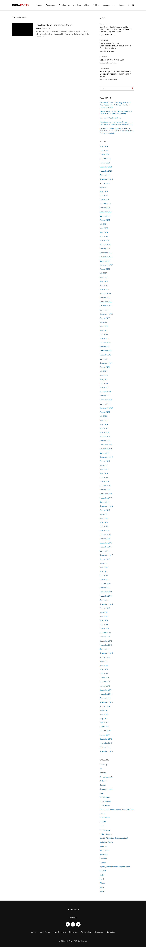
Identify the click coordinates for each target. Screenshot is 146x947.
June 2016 (104, 616)
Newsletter (111, 932)
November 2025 (106, 171)
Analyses (39, 5)
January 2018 (105, 539)
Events (102, 814)
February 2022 (105, 343)
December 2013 (106, 739)
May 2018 (104, 522)
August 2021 (105, 367)
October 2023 (105, 261)
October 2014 (105, 698)
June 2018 (104, 518)
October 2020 (105, 404)
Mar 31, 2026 (103, 79)
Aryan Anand (110, 51)
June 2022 (104, 326)
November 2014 (106, 694)
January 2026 (105, 163)
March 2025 (104, 200)
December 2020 (106, 400)
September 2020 (106, 408)
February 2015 (105, 682)
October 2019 (105, 453)
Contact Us (99, 932)
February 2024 (105, 244)
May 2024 (104, 232)
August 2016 (105, 608)
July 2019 (103, 465)
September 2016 (106, 604)
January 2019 (105, 490)
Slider (102, 875)
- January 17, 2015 (48, 28)
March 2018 (104, 530)
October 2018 (105, 502)
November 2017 (106, 547)
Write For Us (45, 932)
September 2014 (106, 702)
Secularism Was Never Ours (112, 60)
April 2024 (104, 236)
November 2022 (106, 306)
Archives (96, 5)
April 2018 (104, 526)
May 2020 (104, 424)
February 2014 (105, 731)
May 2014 (104, 718)
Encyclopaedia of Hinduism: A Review (54, 25)
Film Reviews (105, 818)
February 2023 (105, 293)
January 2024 (105, 248)
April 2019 (104, 477)
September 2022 (106, 314)
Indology (103, 846)
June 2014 (104, 714)
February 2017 (105, 584)
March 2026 (104, 155)
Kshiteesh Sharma (111, 63)
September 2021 (106, 363)
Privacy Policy (86, 932)
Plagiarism (73, 932)
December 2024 (106, 212)
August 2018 (105, 510)
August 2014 (105, 706)
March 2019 (104, 481)
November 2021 (106, 355)
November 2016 (106, 596)
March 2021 (104, 387)
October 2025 (105, 175)
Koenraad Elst (39, 28)
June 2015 (104, 665)
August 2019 (105, 461)
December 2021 (106, 351)
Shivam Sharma (111, 35)
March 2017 (104, 580)
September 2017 (106, 555)
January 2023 (105, 298)
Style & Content (60, 932)
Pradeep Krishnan (112, 79)
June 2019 (104, 469)
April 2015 (104, 673)
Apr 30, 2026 (103, 51)
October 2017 (105, 551)
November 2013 (106, 743)
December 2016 (106, 592)
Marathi (103, 863)
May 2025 (104, 191)
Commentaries (104, 24)
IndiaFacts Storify (106, 842)
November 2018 (106, 498)
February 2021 (105, 392)
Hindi (102, 826)
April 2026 (104, 150)
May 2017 (104, 571)
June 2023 (104, 277)
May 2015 (104, 669)
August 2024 (105, 220)
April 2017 (104, 575)
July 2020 (103, 416)
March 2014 (104, 727)
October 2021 (105, 359)
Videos (86, 5)
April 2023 (104, 285)
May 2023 (104, 281)
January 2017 (105, 588)
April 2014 (104, 723)
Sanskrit (103, 871)
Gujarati (103, 822)
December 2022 (106, 302)
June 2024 (104, 228)
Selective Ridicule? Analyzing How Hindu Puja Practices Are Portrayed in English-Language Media (116, 29)
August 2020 (105, 412)
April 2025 (104, 195)
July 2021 (103, 371)
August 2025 (105, 183)
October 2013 (105, 747)
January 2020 (105, 441)
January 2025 (105, 208)
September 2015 (106, 653)
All (101, 769)
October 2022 (105, 310)
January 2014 (105, 735)
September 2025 (106, 179)
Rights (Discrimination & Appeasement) (115, 867)
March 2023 (104, 289)
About (33, 932)
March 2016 (104, 628)
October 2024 (105, 216)
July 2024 (103, 224)
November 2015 (106, 645)
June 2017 (104, 567)
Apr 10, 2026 (103, 63)
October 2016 (105, 600)
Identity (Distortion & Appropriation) (114, 838)
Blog (101, 793)
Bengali (103, 785)
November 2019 (106, 449)
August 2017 (105, 559)
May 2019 (104, 473)
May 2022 (104, 330)
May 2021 (104, 379)
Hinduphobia (124, 5)
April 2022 (104, 334)
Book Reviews (64, 5)
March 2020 (104, 432)
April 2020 (104, 428)
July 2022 (103, 322)
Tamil (102, 879)
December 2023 (106, 253)
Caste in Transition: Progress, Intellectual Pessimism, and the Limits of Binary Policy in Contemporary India (116, 130)
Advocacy (103, 764)
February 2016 (105, 633)
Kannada (103, 858)
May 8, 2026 (103, 35)
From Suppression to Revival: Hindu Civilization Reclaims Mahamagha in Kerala (115, 73)
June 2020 (104, 420)
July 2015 (103, 661)
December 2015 (106, 641)
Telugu (102, 883)
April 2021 (104, 383)
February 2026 (105, 159)
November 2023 (106, 257)
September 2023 (106, 265)
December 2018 (106, 494)
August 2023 (105, 269)
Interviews (77, 5)
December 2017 (106, 543)
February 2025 (105, 204)
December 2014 (106, 690)
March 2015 (104, 678)
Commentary (51, 5)
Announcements (109, 5)
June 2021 (104, 375)
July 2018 (103, 514)
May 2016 (104, 620)
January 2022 (105, 347)
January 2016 (105, 637)
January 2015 (105, 686)
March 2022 (104, 338)
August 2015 (105, 657)
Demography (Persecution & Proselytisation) (117, 809)
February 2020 (105, 436)
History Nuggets (106, 834)
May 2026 (104, 146)
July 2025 (103, 187)
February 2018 (105, 535)
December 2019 (106, 445)
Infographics (104, 850)
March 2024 (104, 240)
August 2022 (105, 318)
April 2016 (104, 624)
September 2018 (106, 506)
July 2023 (103, 273)
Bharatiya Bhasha (106, 789)
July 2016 (103, 612)
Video (102, 887)
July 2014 (103, 710)
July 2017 (103, 563)
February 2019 (105, 486)
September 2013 (106, 751)
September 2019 (106, 457)
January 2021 (105, 396)
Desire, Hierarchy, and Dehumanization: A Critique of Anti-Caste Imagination (115, 45)
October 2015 (105, 649)
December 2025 (106, 167)
